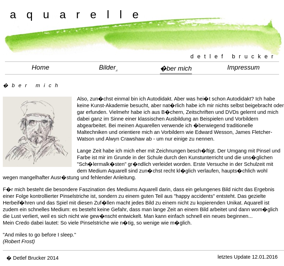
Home (40, 67)
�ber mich (176, 68)
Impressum (243, 67)
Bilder (107, 67)
